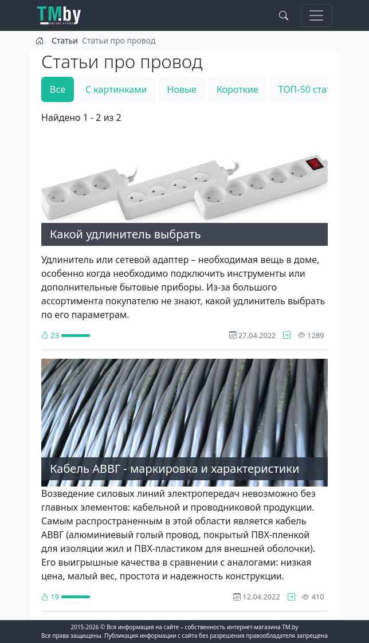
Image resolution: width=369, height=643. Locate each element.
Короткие (237, 89)
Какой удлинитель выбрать (125, 234)
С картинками (116, 89)
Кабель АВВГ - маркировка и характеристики (174, 468)
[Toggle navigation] (316, 15)
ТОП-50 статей (309, 89)
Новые (182, 89)
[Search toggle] (284, 15)
